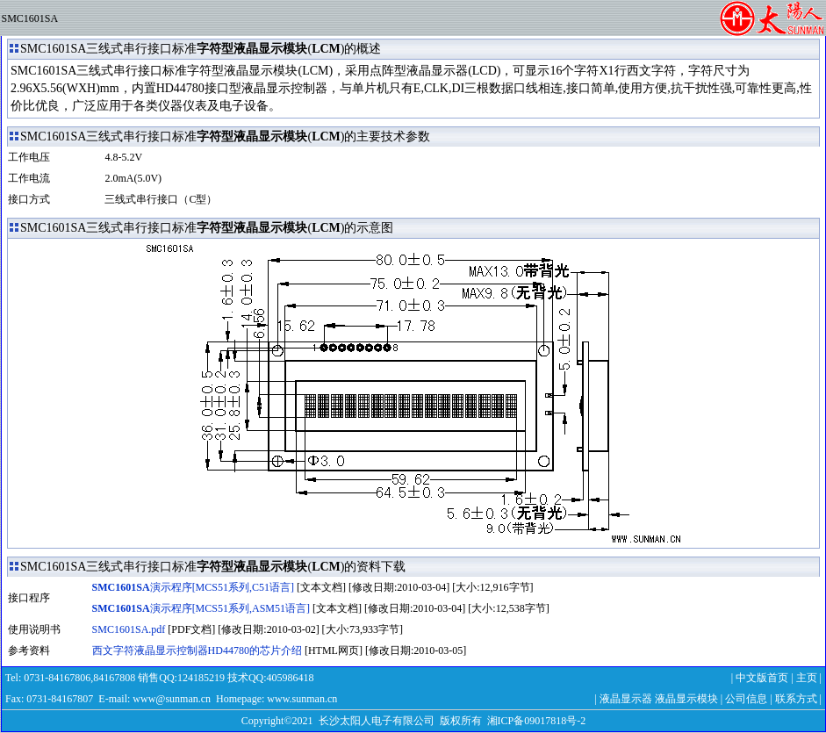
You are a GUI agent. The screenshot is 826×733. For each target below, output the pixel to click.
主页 (806, 678)
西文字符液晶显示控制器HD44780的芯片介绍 (197, 650)
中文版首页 (762, 678)
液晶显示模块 (686, 699)
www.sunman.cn (302, 699)
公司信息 (746, 699)
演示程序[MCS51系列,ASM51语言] (201, 608)
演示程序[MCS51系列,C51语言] (193, 587)
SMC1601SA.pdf (129, 629)
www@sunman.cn (172, 699)
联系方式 (796, 699)
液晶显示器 (626, 699)
